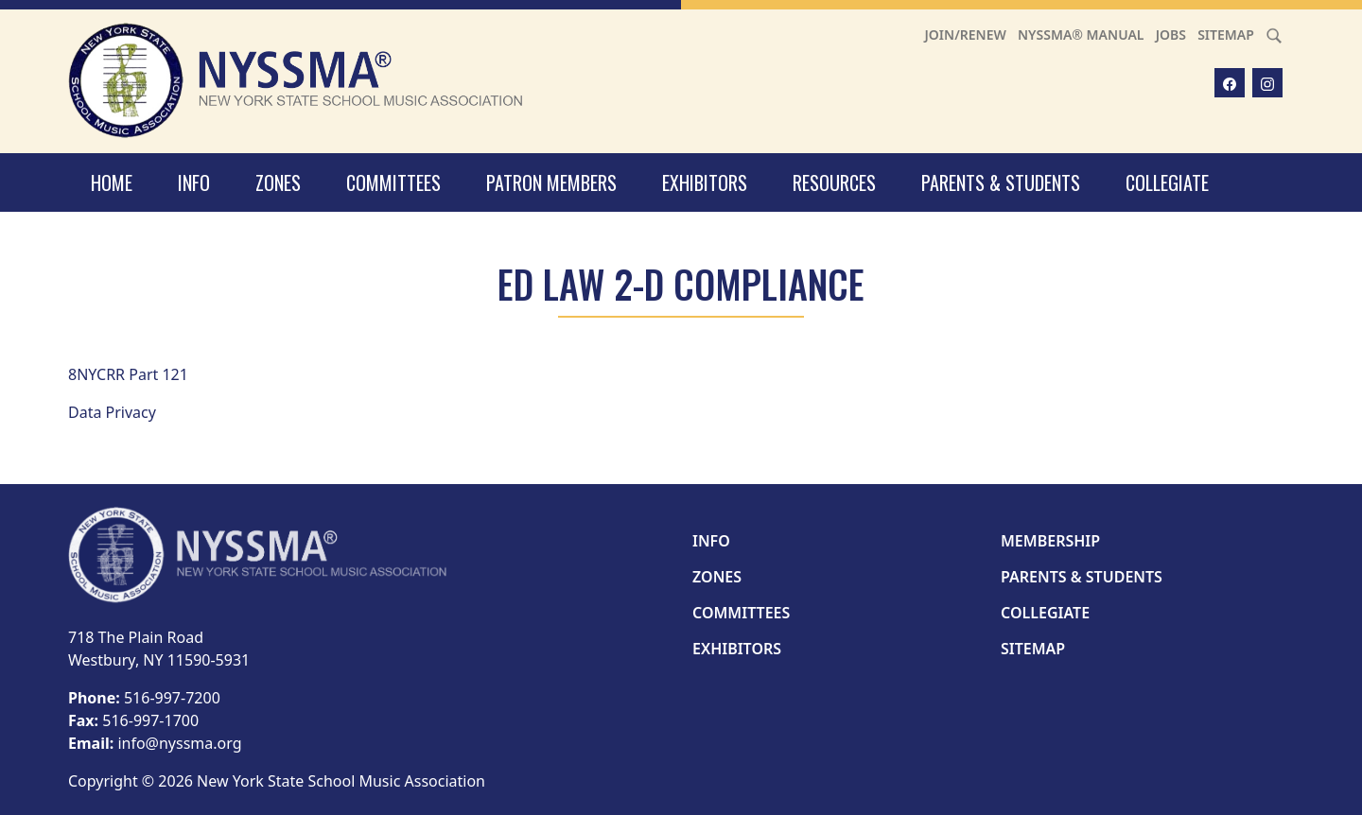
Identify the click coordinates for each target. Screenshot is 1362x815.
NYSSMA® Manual (1081, 34)
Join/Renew (965, 34)
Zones (278, 182)
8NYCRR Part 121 (128, 374)
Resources (834, 182)
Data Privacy (112, 412)
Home (111, 182)
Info (194, 182)
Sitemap (1225, 34)
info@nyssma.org (179, 743)
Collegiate (1167, 182)
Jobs (1171, 34)
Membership (1050, 540)
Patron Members (551, 182)
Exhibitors (704, 182)
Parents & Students (1000, 182)
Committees (393, 182)
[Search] (1274, 34)
